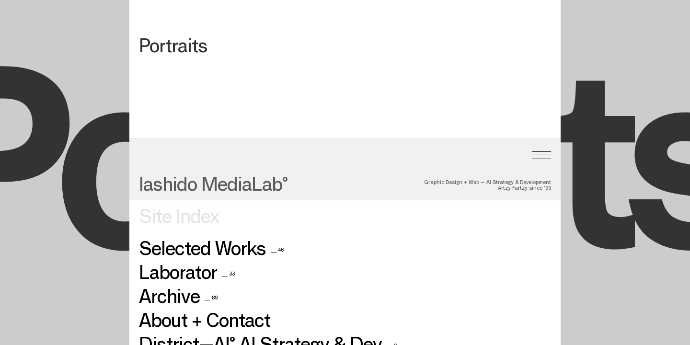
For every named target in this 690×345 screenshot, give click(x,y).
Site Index (179, 197)
